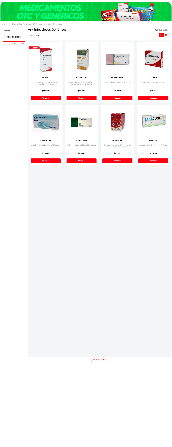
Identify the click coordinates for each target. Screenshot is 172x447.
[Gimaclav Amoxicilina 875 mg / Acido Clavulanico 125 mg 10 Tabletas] (117, 120)
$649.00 (20, 44)
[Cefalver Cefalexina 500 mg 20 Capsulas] (81, 120)
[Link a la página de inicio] (4, 24)
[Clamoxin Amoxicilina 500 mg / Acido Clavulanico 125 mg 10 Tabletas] (81, 57)
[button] (14, 31)
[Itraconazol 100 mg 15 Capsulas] (153, 57)
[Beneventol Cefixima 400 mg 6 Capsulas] (117, 57)
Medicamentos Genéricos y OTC (23, 24)
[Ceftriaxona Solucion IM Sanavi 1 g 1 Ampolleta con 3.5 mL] (45, 57)
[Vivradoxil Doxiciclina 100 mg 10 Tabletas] (45, 120)
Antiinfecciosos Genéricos (50, 24)
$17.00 (13, 44)
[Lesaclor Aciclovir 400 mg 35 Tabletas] (153, 120)
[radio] (161, 35)
